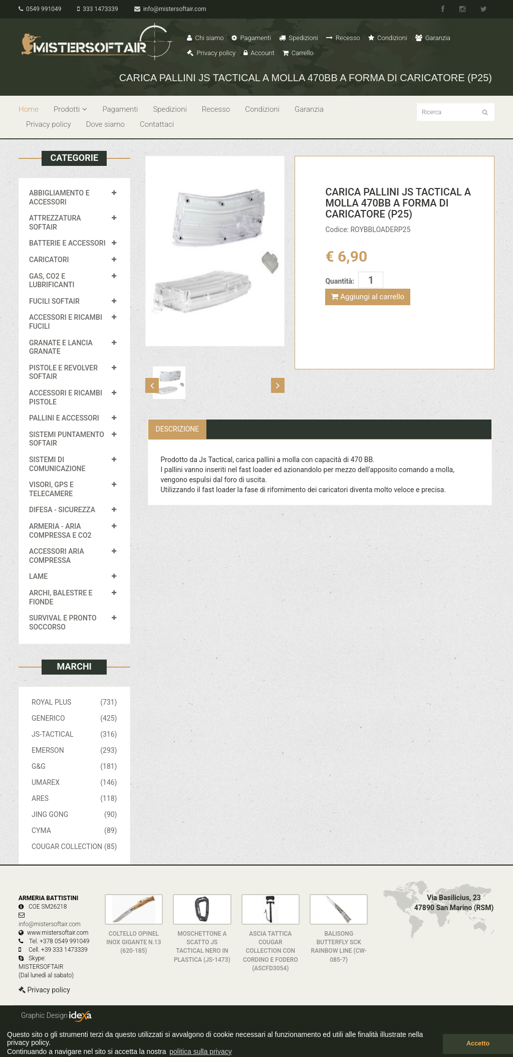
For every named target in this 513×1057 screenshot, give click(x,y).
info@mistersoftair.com (170, 9)
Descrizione (177, 429)
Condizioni (387, 38)
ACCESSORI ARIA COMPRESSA (56, 555)
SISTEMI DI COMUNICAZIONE (57, 464)
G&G (74, 766)
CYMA (74, 830)
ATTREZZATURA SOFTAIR (55, 222)
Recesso (343, 38)
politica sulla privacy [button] (200, 1051)
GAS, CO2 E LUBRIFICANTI (51, 280)
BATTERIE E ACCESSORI (67, 243)
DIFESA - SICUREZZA (62, 510)
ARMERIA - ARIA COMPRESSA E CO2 (60, 530)
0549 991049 (40, 9)
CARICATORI (49, 260)
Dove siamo (105, 124)
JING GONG (74, 814)
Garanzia (432, 38)
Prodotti (70, 109)
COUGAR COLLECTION (74, 846)
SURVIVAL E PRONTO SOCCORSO (63, 622)
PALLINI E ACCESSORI (64, 418)
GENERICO (74, 718)
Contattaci (157, 124)
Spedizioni (298, 38)
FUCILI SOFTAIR (54, 301)
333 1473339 (97, 9)
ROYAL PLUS (74, 702)
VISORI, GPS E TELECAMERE (51, 489)
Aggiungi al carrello (367, 296)
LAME (38, 576)
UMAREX (74, 782)
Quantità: (339, 281)
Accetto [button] (477, 1043)
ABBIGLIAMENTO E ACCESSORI (59, 197)
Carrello (298, 53)
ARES (74, 798)
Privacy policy (211, 53)
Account (258, 53)
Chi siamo (205, 38)
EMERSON (74, 750)
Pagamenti (251, 38)
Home (29, 109)
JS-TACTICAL (74, 734)
